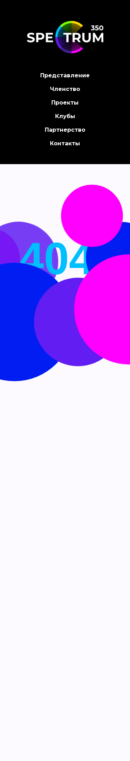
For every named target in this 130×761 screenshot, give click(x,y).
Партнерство (65, 129)
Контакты (65, 143)
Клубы (65, 116)
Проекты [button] (65, 102)
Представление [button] (65, 75)
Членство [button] (65, 89)
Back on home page (65, 339)
